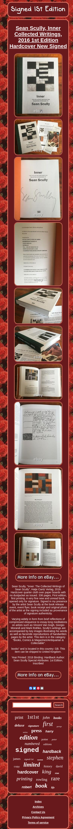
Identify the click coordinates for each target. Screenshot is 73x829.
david (59, 766)
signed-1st (28, 759)
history (48, 766)
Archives (38, 806)
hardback (52, 751)
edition (29, 737)
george (59, 726)
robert (27, 787)
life (53, 787)
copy (17, 766)
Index (38, 801)
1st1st (33, 717)
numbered (32, 744)
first (48, 724)
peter (54, 739)
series (25, 732)
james (17, 759)
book (41, 785)
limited (32, 764)
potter (44, 739)
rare (55, 778)
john (46, 717)
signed (27, 750)
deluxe (19, 725)
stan (57, 773)
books (57, 718)
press (36, 730)
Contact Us (38, 812)
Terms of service (38, 822)
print (19, 717)
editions (47, 744)
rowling (41, 779)
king (46, 771)
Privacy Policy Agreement (38, 817)
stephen (55, 758)
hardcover (27, 772)
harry (50, 731)
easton (40, 760)
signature (33, 725)
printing (24, 778)
